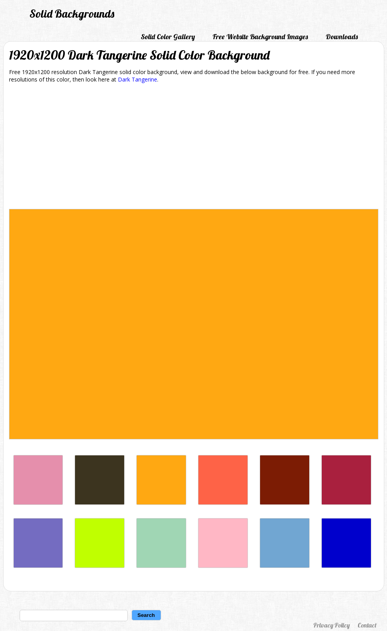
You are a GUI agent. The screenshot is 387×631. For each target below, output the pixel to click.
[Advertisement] (193, 147)
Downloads (342, 36)
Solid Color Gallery (168, 36)
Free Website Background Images (260, 36)
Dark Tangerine (137, 79)
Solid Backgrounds (71, 13)
